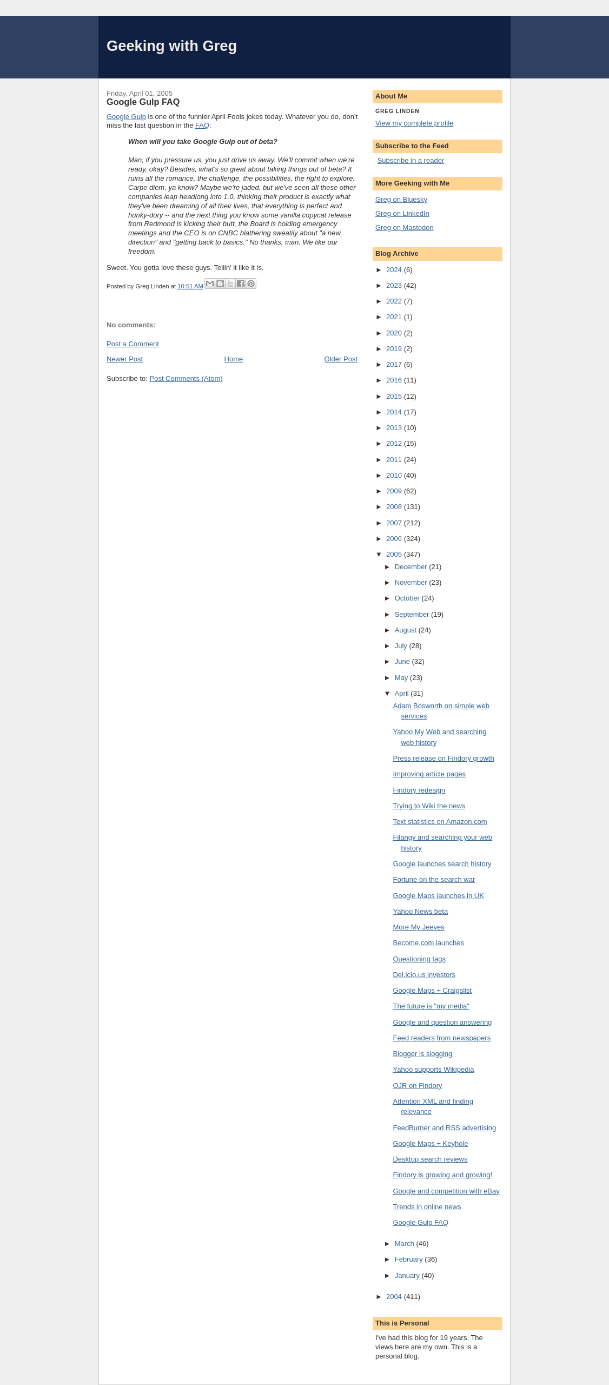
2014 (395, 412)
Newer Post (125, 359)
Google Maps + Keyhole (430, 1143)
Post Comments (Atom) (186, 378)
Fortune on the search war (434, 879)
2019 (395, 349)
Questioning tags (419, 959)
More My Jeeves (418, 927)
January (408, 1275)
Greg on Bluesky (401, 199)
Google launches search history (442, 864)
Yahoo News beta (420, 911)
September (413, 614)
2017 (395, 364)
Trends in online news (427, 1207)
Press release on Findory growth (443, 758)
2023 (395, 285)
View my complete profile (414, 123)
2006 (395, 539)
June (403, 661)
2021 (395, 317)
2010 (395, 475)
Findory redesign (419, 790)
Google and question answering (442, 1022)
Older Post (341, 359)
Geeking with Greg (172, 45)
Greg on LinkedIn (402, 213)
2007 (395, 523)
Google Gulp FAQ (420, 1222)
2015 (395, 396)
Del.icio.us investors (424, 975)
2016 (395, 380)
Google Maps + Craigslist (432, 990)
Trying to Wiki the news (429, 806)
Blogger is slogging (422, 1054)
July (402, 646)
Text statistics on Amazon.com (440, 821)
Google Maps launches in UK (438, 896)
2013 (395, 428)
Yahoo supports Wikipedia (433, 1069)
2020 (395, 333)
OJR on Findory (417, 1085)
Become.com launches (428, 943)
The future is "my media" (431, 1006)
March (405, 1243)
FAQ (202, 125)
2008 (395, 507)
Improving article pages (429, 774)
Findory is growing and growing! (442, 1175)
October (408, 598)
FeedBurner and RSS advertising (444, 1128)
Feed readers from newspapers (442, 1038)
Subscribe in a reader (411, 160)
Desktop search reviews (430, 1159)
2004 (395, 1296)
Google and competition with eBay (446, 1191)
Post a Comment (133, 344)
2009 (395, 491)
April (403, 693)
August (407, 630)
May (402, 678)
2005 (395, 554)
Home (233, 359)
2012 (395, 443)
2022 (395, 301)
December (412, 567)
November (412, 582)
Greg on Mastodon (404, 227)
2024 (395, 270)
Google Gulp (126, 117)
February (410, 1259)
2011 (395, 460)
